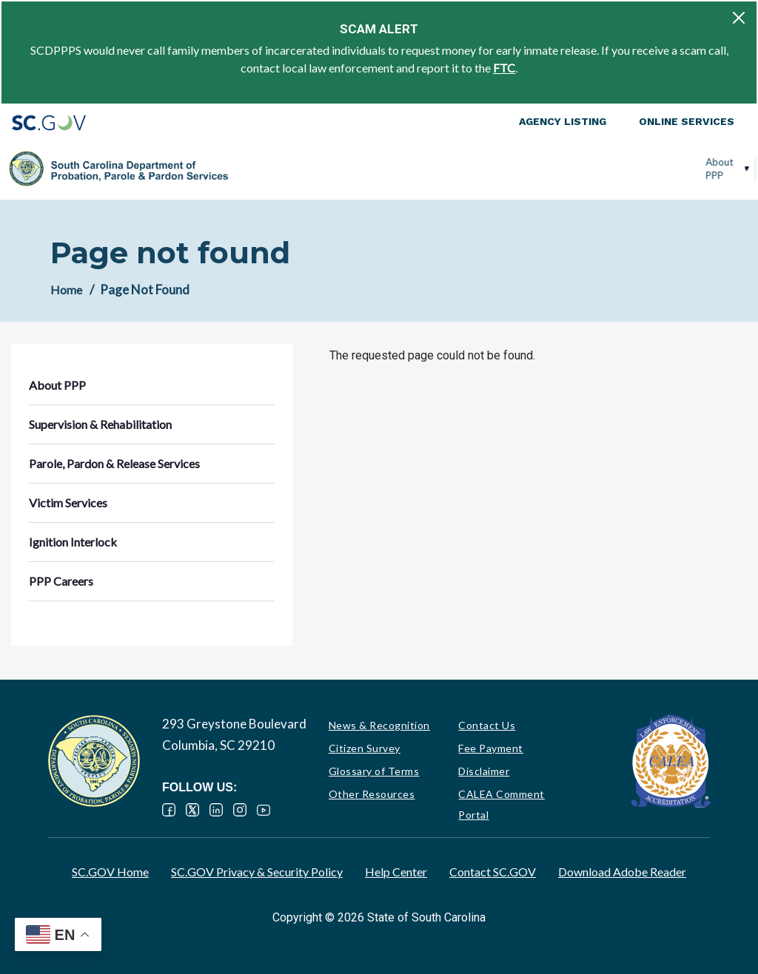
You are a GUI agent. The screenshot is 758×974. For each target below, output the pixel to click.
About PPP (247, 168)
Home (66, 290)
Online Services (686, 121)
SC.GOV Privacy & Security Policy (257, 872)
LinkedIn (216, 809)
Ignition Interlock (622, 168)
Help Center (396, 872)
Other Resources (372, 794)
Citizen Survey (364, 748)
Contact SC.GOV (492, 872)
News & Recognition (379, 725)
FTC (504, 68)
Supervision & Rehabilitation (319, 168)
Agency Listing (562, 121)
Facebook (168, 809)
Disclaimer (483, 771)
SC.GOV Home (110, 872)
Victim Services (551, 168)
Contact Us (486, 725)
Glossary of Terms (374, 771)
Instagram (239, 809)
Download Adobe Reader (622, 872)
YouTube (263, 809)
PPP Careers (696, 168)
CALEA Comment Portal (501, 804)
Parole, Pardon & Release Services (456, 168)
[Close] (739, 18)
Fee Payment (490, 748)
